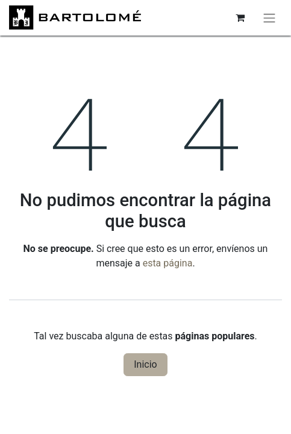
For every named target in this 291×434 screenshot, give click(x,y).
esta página (168, 263)
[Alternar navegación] (269, 18)
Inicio (145, 364)
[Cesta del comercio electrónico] (240, 17)
